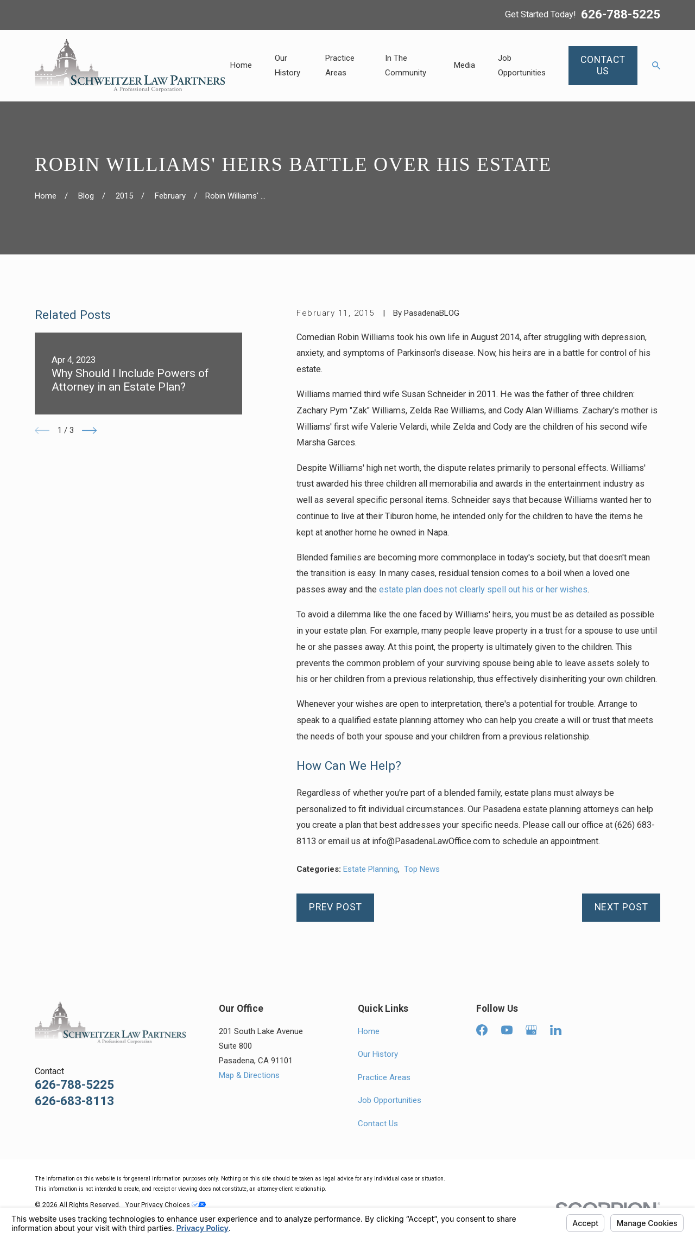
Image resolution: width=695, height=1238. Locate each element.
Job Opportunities (389, 1100)
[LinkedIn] (555, 1030)
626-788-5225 (620, 14)
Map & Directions (249, 1075)
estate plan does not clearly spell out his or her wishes (483, 589)
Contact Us (378, 1123)
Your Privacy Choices (165, 1205)
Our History (378, 1054)
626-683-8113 (74, 1101)
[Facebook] (482, 1030)
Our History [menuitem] (287, 65)
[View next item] (89, 430)
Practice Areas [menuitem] (340, 65)
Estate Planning (370, 869)
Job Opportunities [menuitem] (522, 65)
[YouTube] (507, 1030)
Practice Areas (384, 1077)
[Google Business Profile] (531, 1030)
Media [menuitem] (464, 65)
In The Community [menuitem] (405, 65)
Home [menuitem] (241, 65)
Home (369, 1031)
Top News (422, 869)
